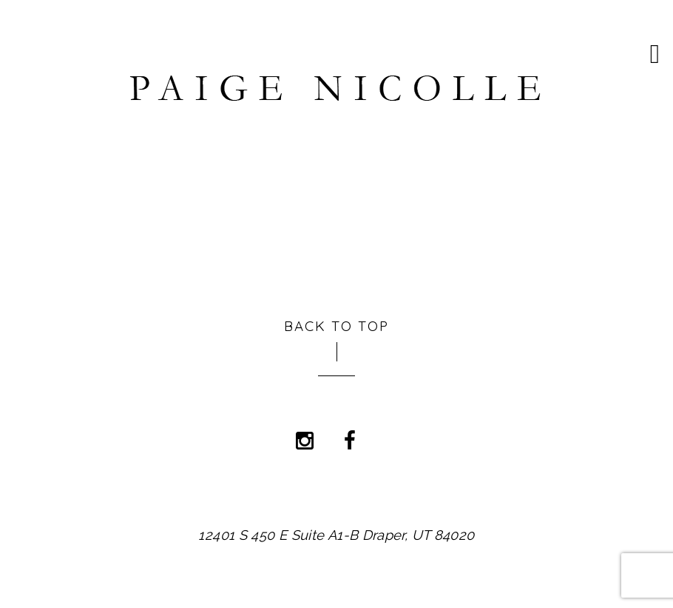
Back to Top (337, 324)
